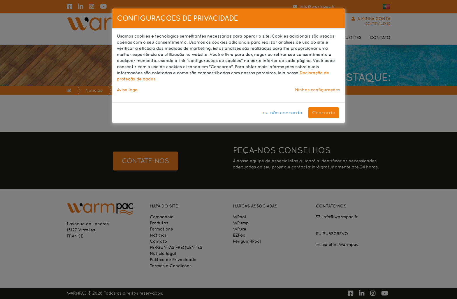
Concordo (323, 112)
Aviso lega (127, 89)
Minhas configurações (317, 89)
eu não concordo (282, 112)
